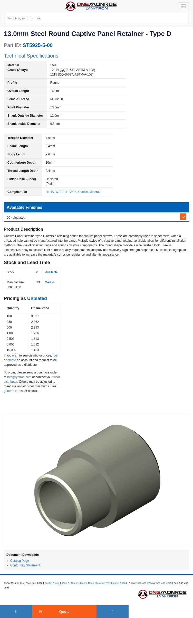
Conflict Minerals (89, 192)
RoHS (50, 192)
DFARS (71, 192)
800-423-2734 (145, 583)
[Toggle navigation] (183, 6)
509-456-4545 (164, 583)
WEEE (59, 192)
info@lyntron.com (19, 377)
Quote (64, 612)
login (56, 355)
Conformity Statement (25, 565)
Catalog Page (19, 561)
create (11, 360)
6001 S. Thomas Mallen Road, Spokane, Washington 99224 (94, 583)
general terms (13, 391)
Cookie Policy (52, 583)
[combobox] (96, 18)
